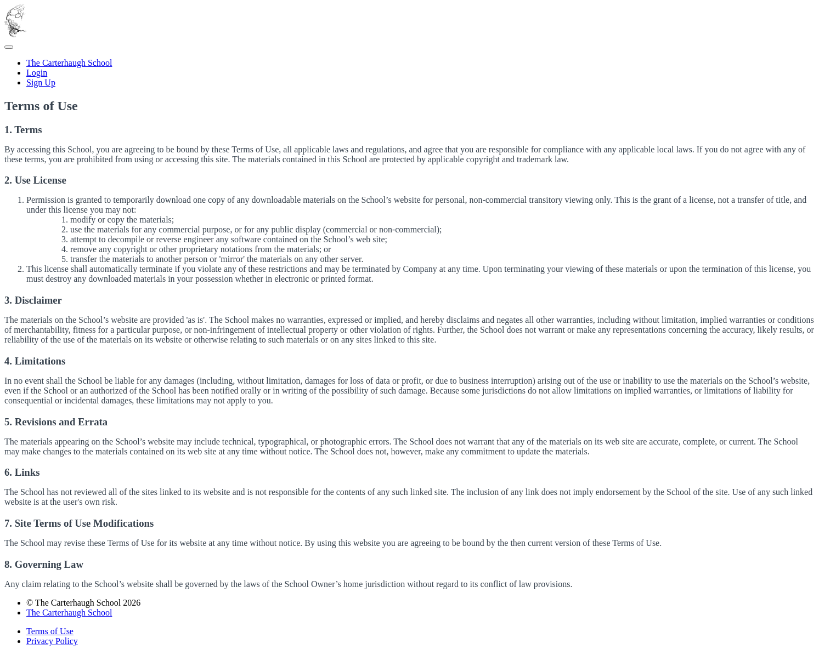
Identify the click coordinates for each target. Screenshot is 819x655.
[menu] (409, 73)
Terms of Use (50, 631)
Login (36, 72)
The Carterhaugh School (69, 62)
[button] (8, 47)
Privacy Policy (52, 641)
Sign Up (40, 82)
